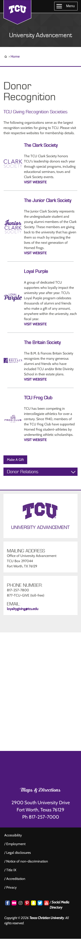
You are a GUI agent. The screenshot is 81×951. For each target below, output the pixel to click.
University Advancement (40, 35)
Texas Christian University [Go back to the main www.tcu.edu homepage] (46, 918)
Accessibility (13, 835)
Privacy (11, 887)
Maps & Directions (40, 790)
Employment (15, 844)
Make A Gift (15, 460)
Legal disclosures (18, 853)
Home (15, 56)
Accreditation (15, 879)
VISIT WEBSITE (35, 182)
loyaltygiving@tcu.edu (22, 609)
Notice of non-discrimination (27, 861)
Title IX (11, 870)
